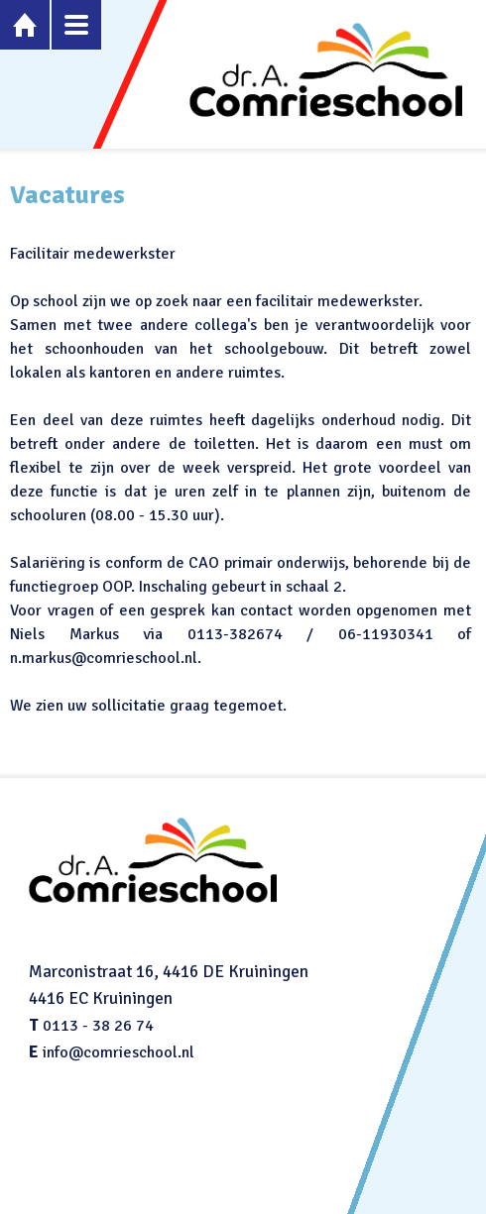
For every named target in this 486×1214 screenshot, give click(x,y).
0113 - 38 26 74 (98, 1026)
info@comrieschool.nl (118, 1052)
